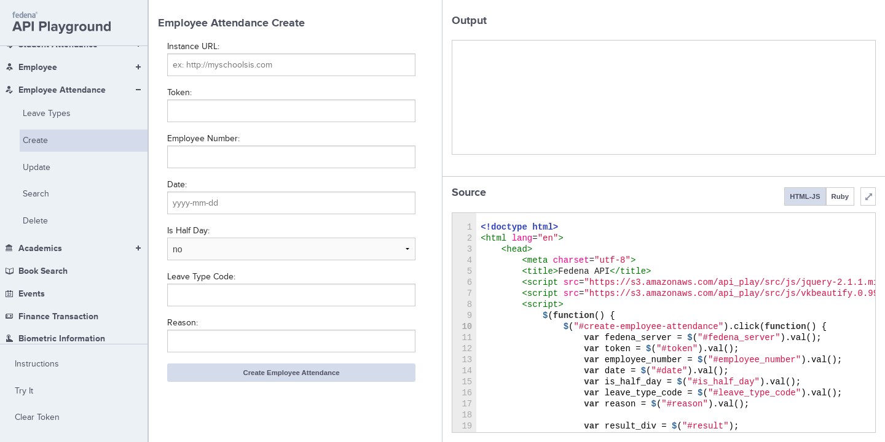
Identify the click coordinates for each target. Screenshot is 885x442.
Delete (35, 136)
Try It (24, 391)
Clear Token (37, 417)
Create (35, 55)
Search (36, 109)
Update (36, 82)
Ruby (840, 196)
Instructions (37, 364)
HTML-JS (805, 196)
